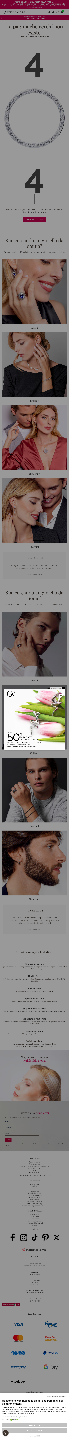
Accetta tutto (34, 1425)
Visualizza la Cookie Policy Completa (14, 1417)
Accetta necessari (34, 1431)
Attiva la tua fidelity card (42, 744)
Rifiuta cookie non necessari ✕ (56, 1396)
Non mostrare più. (57, 688)
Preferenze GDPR (34, 1436)
